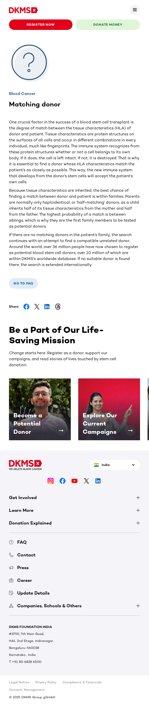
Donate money (107, 24)
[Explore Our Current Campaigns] (130, 430)
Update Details (29, 593)
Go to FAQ (23, 283)
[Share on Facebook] (26, 307)
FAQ (18, 542)
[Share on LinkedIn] (47, 307)
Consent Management (27, 690)
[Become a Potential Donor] (61, 430)
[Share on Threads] (58, 307)
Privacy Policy (46, 682)
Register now (41, 24)
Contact (22, 555)
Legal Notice (19, 682)
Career (20, 580)
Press (19, 567)
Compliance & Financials (82, 682)
